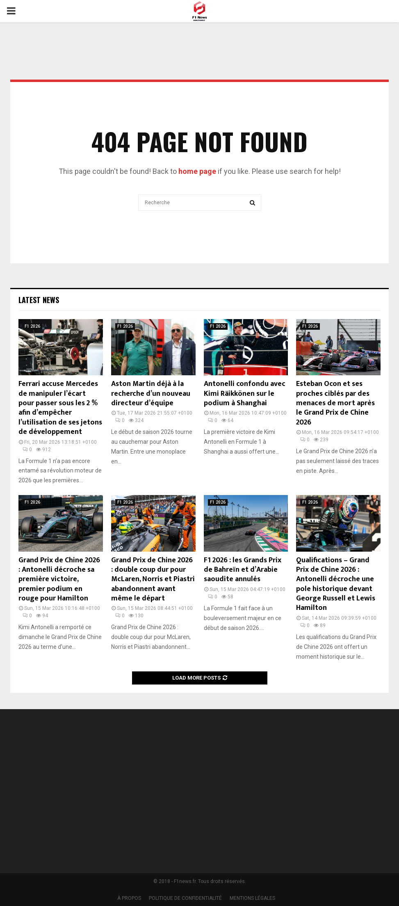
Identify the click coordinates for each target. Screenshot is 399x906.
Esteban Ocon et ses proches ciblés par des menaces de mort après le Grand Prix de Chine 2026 (335, 403)
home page (197, 171)
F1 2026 (32, 326)
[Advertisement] (303, 785)
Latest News (38, 299)
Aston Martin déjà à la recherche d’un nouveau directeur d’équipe (150, 393)
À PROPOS (129, 898)
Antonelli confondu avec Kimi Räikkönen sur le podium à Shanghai (244, 393)
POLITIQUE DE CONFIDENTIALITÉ (185, 898)
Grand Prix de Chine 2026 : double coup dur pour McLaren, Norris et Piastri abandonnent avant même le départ (153, 579)
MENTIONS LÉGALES (252, 898)
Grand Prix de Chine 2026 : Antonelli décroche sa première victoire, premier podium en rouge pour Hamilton (59, 579)
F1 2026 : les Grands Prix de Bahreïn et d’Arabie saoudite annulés (242, 570)
